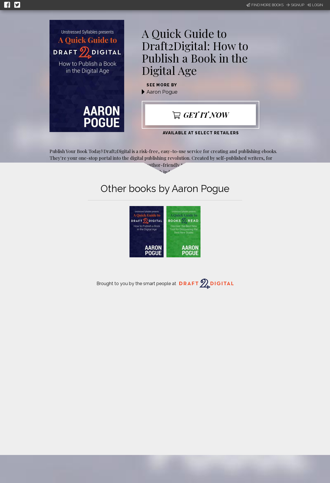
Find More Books (265, 5)
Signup (295, 5)
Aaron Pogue (162, 92)
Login (315, 5)
